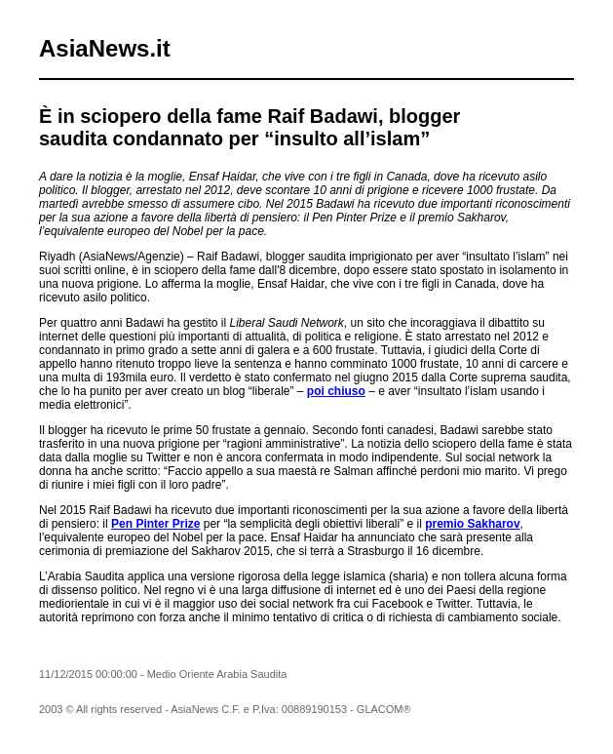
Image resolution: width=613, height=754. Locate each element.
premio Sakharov (472, 524)
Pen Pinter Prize (155, 524)
